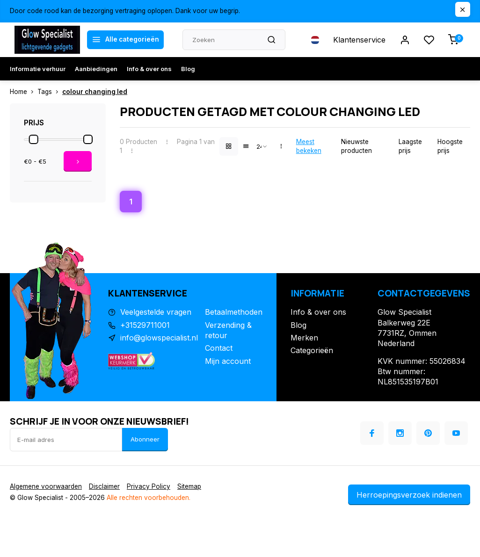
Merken (304, 337)
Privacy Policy (148, 486)
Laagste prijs (410, 146)
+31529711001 (145, 325)
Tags (49, 91)
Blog (188, 68)
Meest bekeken (308, 146)
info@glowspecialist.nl (159, 337)
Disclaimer (104, 486)
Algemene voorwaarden (46, 486)
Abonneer (145, 439)
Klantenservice (359, 39)
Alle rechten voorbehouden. (148, 497)
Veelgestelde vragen (155, 312)
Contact (219, 348)
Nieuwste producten (356, 146)
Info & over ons (149, 68)
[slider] (33, 139)
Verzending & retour (228, 330)
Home (23, 91)
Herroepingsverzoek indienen (409, 494)
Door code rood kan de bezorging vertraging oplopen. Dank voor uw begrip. (125, 10)
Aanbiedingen (96, 68)
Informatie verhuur (37, 68)
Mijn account (228, 361)
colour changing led (94, 91)
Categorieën (312, 350)
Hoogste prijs (450, 146)
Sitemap (189, 486)
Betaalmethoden (233, 312)
